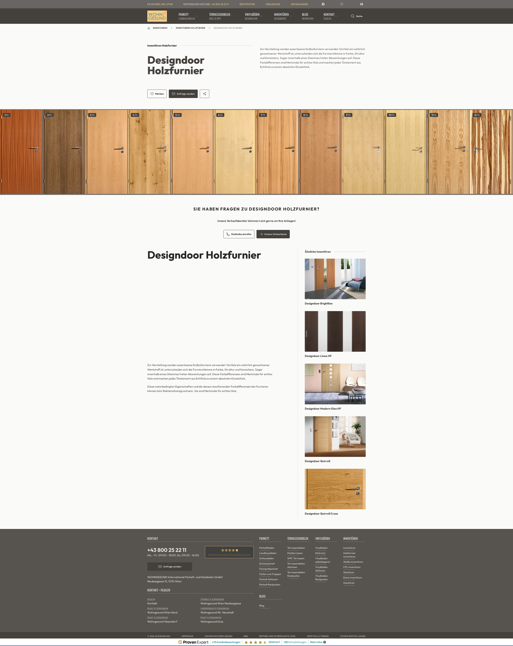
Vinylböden (321, 547)
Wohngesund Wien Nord (162, 612)
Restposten (247, 4)
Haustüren (349, 582)
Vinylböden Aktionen (321, 569)
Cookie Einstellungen (353, 636)
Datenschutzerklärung (218, 636)
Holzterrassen (295, 553)
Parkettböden (266, 547)
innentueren (160, 28)
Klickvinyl (320, 553)
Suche (356, 16)
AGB (246, 636)
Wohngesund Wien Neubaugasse (221, 603)
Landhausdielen (268, 553)
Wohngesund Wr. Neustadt (217, 612)
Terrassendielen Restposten (296, 574)
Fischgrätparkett (268, 568)
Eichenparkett (267, 563)
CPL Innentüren (352, 567)
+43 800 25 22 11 (166, 550)
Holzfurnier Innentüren (349, 555)
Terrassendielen (296, 547)
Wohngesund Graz (212, 621)
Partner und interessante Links (277, 636)
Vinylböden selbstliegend (322, 560)
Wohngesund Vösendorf (162, 621)
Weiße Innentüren (353, 561)
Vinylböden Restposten (321, 577)
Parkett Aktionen (268, 579)
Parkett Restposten (269, 584)
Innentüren (349, 547)
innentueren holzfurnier (190, 28)
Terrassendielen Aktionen (296, 565)
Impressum (187, 636)
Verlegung (272, 4)
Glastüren (348, 572)
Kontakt (152, 603)
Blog (261, 605)
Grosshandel (300, 4)
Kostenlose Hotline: (206, 4)
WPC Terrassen (295, 558)
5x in (160, 4)
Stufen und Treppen (270, 574)
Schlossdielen (266, 558)
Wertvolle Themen (318, 636)
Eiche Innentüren (352, 577)
